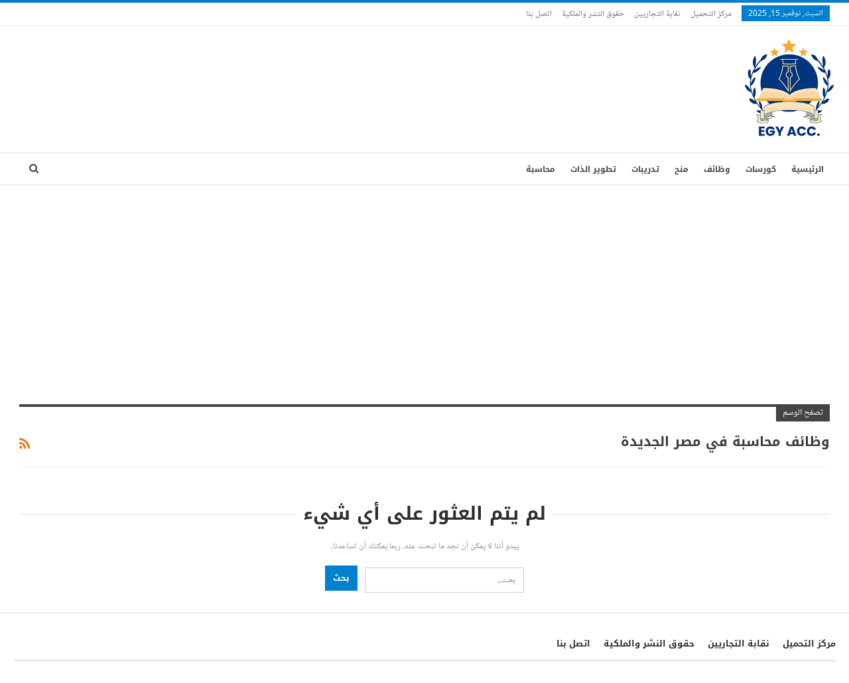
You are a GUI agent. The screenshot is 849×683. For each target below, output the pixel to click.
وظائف (717, 169)
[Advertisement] (424, 285)
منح (681, 169)
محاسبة (540, 169)
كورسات (761, 169)
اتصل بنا (539, 13)
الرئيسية (807, 169)
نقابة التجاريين (657, 13)
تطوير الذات (593, 169)
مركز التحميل (711, 13)
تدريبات (645, 169)
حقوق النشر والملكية (593, 13)
